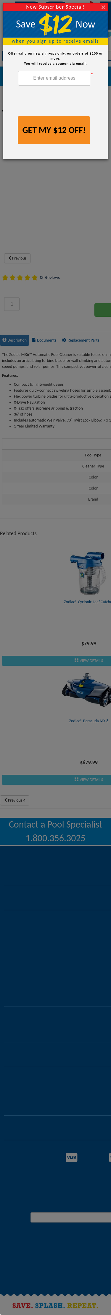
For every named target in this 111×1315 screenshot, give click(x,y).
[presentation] (63, 101)
